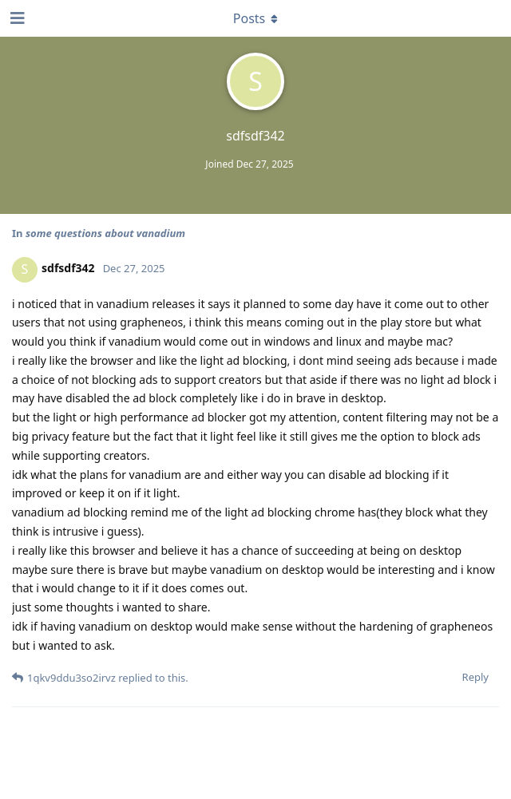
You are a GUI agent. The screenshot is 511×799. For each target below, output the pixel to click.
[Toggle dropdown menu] (255, 18)
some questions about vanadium (105, 233)
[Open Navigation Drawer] (16, 18)
